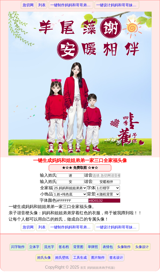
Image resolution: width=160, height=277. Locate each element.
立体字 (34, 247)
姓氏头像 (44, 257)
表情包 (108, 247)
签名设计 (116, 257)
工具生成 (80, 257)
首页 (83, 267)
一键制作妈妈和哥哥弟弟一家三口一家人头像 (71, 5)
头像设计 (142, 247)
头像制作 (124, 247)
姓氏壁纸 (62, 257)
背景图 (78, 247)
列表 (42, 5)
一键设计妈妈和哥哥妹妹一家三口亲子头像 (117, 5)
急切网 (28, 5)
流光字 (49, 247)
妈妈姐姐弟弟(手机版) (101, 267)
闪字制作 (18, 247)
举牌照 (93, 247)
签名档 (64, 247)
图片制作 (98, 257)
